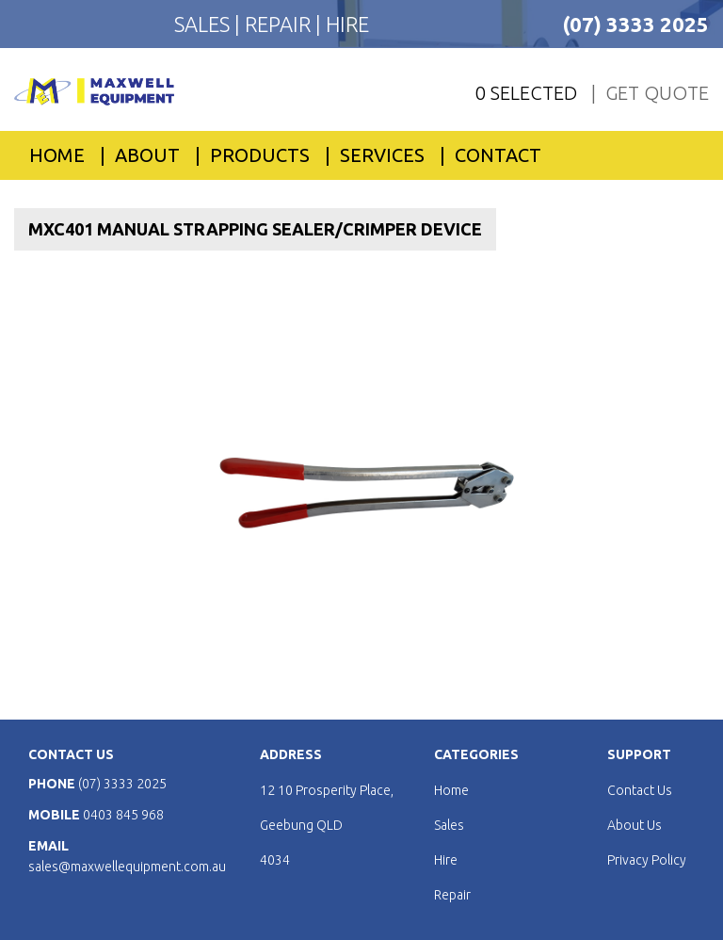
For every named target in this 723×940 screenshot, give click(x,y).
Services (382, 155)
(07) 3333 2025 (635, 24)
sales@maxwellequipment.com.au (127, 866)
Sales (449, 825)
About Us (634, 825)
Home (57, 155)
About (147, 155)
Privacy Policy (646, 859)
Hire (446, 859)
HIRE (347, 24)
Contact (498, 155)
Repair (452, 894)
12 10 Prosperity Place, (327, 790)
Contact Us (639, 790)
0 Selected (526, 93)
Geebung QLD (301, 825)
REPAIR (280, 24)
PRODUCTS (260, 155)
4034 (275, 859)
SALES (204, 24)
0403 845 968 (123, 814)
